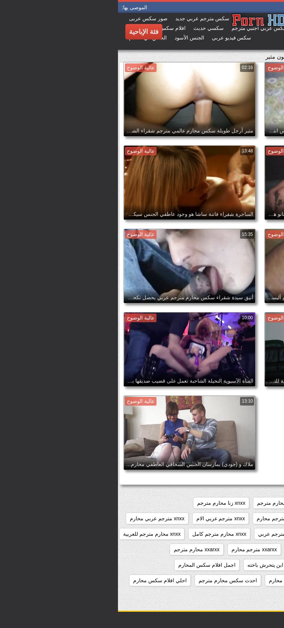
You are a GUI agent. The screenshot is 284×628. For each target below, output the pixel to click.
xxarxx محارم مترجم (78, 549)
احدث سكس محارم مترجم (110, 580)
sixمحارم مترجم (257, 503)
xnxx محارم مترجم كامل (101, 534)
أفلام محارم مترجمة (199, 565)
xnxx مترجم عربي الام (102, 518)
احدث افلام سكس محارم (178, 580)
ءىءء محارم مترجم (254, 565)
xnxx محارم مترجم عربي (167, 534)
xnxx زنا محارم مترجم (103, 503)
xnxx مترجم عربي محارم (39, 518)
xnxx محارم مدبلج (255, 549)
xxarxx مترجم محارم (136, 549)
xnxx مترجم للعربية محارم (246, 534)
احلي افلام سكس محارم (42, 580)
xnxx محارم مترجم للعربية (33, 534)
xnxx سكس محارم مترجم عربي (240, 518)
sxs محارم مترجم (158, 503)
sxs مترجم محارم (208, 503)
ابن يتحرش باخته (147, 565)
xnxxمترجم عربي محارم (197, 549)
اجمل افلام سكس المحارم (89, 565)
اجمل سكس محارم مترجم (246, 580)
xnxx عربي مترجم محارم (166, 518)
